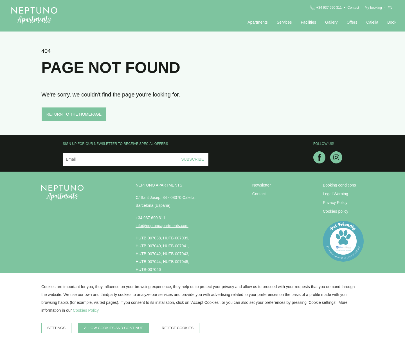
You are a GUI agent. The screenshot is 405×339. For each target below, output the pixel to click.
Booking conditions (339, 185)
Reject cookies (178, 328)
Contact (353, 7)
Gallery (331, 22)
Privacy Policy (335, 202)
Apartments (258, 22)
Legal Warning (335, 194)
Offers (351, 22)
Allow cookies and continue (113, 328)
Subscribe (192, 159)
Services (284, 22)
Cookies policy (335, 211)
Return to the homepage (74, 114)
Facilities (308, 22)
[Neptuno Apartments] (34, 15)
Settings (56, 328)
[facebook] (319, 162)
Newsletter (261, 185)
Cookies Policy (86, 310)
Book (391, 22)
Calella (372, 22)
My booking (373, 7)
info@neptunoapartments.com (162, 225)
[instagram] (336, 162)
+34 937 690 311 (329, 7)
